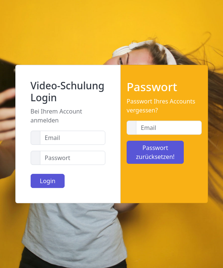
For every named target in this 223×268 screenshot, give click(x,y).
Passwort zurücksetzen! (155, 152)
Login (48, 181)
